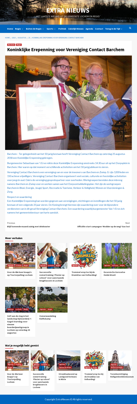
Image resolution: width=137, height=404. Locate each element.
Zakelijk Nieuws (76, 28)
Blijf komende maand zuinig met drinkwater (37, 224)
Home (10, 28)
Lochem (18, 265)
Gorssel (115, 265)
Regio (19, 28)
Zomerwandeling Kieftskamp (47, 317)
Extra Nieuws (67, 10)
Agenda (89, 28)
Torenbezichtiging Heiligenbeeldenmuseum (122, 375)
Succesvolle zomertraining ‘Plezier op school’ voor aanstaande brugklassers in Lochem (51, 276)
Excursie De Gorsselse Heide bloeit (114, 273)
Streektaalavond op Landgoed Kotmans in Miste (68, 377)
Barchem (11, 45)
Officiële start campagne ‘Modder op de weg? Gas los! (99, 224)
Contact (99, 28)
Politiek (62, 28)
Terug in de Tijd (114, 28)
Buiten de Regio (35, 28)
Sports (51, 28)
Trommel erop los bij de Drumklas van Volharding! (84, 273)
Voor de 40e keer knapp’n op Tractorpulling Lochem (20, 273)
